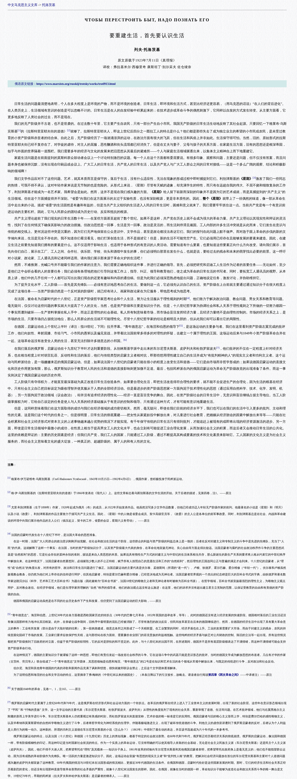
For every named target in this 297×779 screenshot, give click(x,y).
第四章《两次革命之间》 (224, 674)
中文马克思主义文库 (22, 5)
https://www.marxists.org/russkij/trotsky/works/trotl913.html (76, 83)
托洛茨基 (48, 5)
